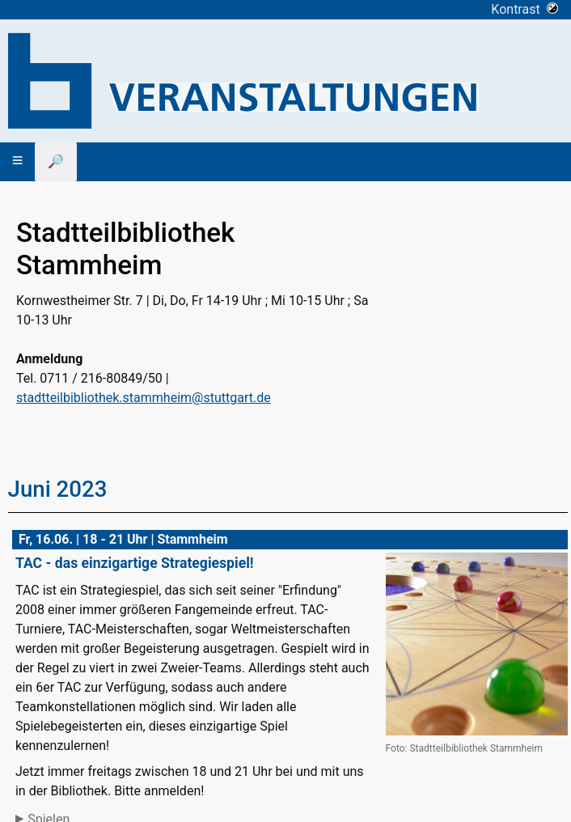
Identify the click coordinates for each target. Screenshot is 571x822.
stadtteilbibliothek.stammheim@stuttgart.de (143, 397)
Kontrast (524, 9)
